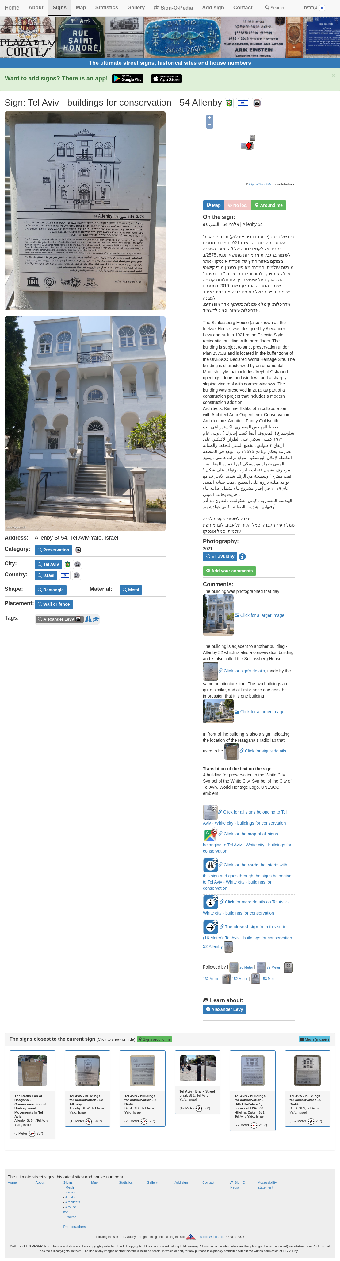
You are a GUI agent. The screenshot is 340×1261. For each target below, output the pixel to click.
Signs (59, 7)
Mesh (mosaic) (314, 1039)
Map (81, 7)
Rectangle (51, 589)
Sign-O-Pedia (173, 8)
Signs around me (154, 1039)
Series (70, 1192)
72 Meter (268, 967)
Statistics (106, 7)
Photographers (74, 1226)
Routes (70, 1217)
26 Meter (241, 967)
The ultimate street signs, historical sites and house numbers (170, 63)
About (36, 7)
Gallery (136, 7)
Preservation (53, 549)
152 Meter (234, 979)
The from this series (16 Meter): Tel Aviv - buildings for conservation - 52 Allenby (249, 936)
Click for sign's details (234, 670)
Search (274, 7)
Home (12, 8)
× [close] (333, 75)
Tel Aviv (48, 564)
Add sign (213, 7)
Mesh (69, 1187)
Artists (70, 1197)
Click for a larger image (244, 615)
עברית (314, 8)
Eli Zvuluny (220, 556)
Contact (242, 7)
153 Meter (264, 979)
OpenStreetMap (261, 184)
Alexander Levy (224, 1009)
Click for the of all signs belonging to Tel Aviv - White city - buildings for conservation (247, 842)
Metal (131, 589)
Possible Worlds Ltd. (210, 1237)
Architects (72, 1202)
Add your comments (229, 570)
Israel (46, 575)
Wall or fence (54, 604)
